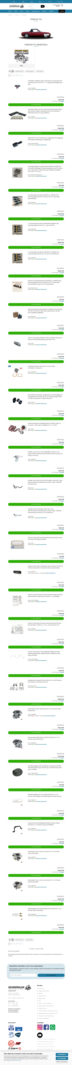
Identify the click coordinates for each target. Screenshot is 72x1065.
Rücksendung (42, 999)
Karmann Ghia (36, 11)
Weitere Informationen (62, 1061)
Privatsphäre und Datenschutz (46, 1006)
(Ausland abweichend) (42, 90)
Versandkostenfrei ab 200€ (23, 2)
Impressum (41, 989)
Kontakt (41, 994)
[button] (9, 71)
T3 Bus (27, 11)
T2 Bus (21, 11)
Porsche (44, 11)
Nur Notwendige (62, 1058)
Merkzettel (60, 1)
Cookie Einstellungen (44, 1019)
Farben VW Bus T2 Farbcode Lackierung (48, 1011)
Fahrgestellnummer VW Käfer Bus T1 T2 (48, 1014)
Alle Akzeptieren (62, 1054)
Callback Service (43, 1009)
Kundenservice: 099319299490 (13, 2)
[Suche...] (43, 6)
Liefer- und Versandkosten (45, 1004)
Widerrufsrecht (42, 996)
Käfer (10, 11)
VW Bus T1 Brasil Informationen (46, 1016)
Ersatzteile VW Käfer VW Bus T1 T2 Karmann (32, 2)
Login (50, 1)
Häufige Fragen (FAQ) (44, 991)
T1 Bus (15, 11)
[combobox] (20, 71)
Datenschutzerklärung (15, 1060)
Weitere (51, 11)
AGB (40, 1001)
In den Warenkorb (36, 105)
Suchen (62, 11)
